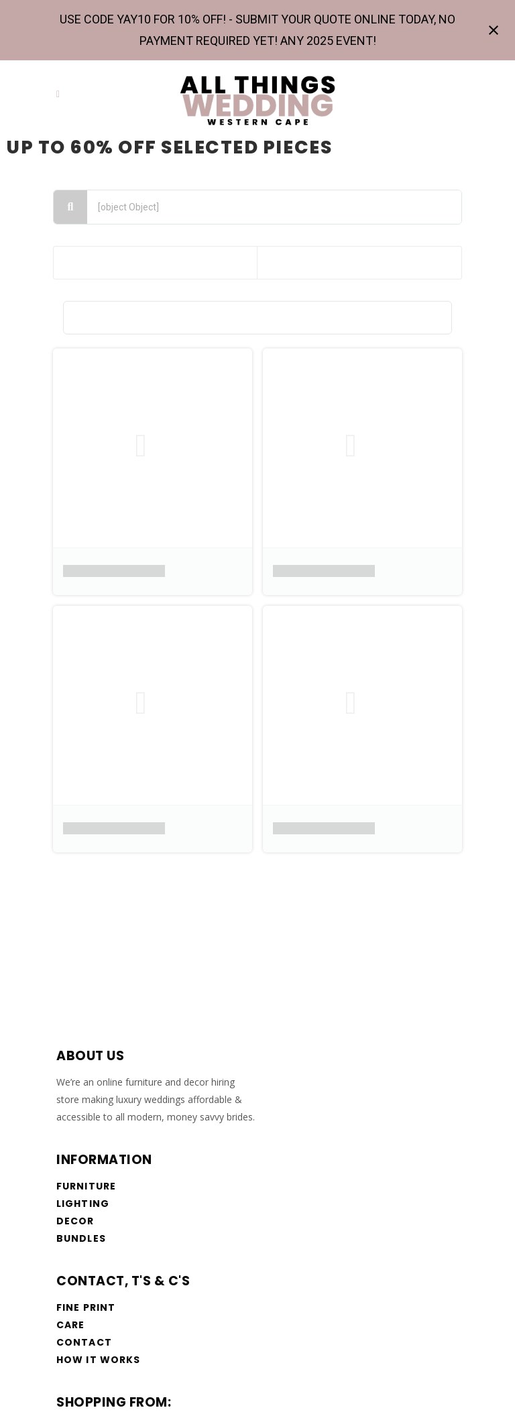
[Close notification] (493, 30)
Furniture (86, 1186)
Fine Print (85, 1307)
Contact (84, 1342)
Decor (75, 1221)
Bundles (81, 1238)
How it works (98, 1359)
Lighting (82, 1203)
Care (70, 1325)
